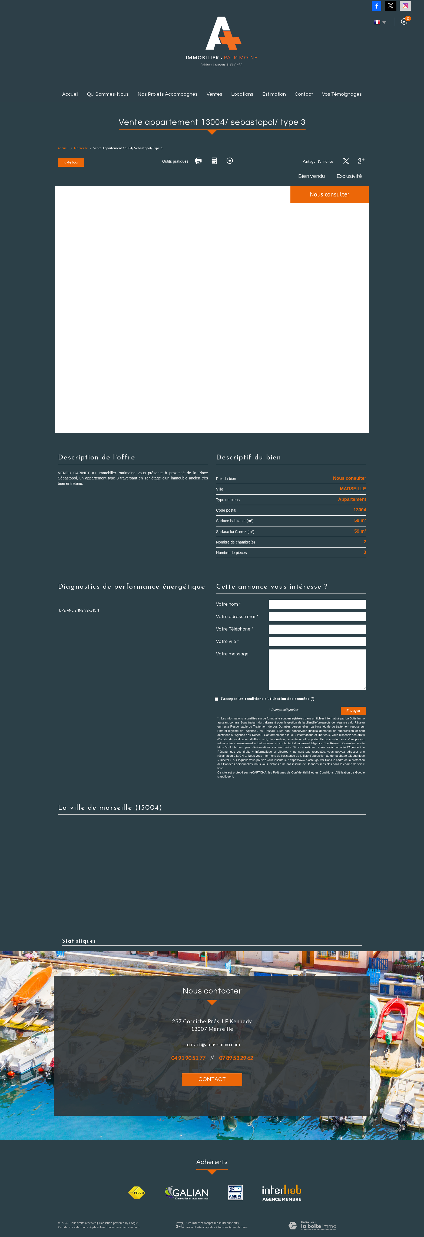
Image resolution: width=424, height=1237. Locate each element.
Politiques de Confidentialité (291, 772)
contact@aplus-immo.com (212, 1044)
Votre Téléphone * (234, 629)
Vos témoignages (342, 94)
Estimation (274, 94)
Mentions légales (86, 1227)
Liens (125, 1227)
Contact (304, 94)
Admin (135, 1227)
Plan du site (65, 1227)
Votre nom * (228, 604)
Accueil (70, 94)
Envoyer (353, 711)
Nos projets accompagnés (168, 94)
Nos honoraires (110, 1227)
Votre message (232, 654)
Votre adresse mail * (237, 616)
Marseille (81, 148)
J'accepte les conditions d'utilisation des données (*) (267, 698)
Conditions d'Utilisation (335, 772)
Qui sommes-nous (108, 94)
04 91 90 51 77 (188, 1058)
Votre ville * (227, 641)
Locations (242, 94)
